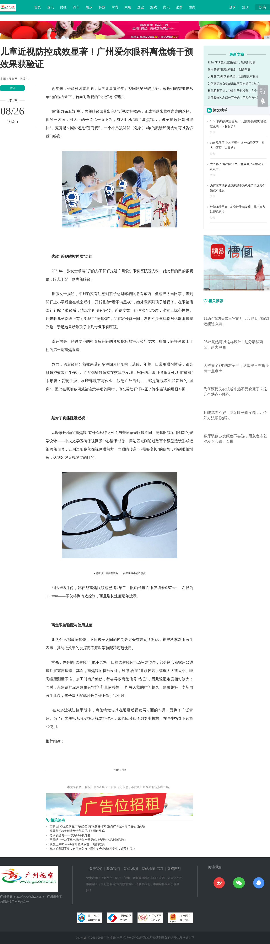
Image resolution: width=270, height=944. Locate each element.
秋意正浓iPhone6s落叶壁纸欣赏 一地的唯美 (77, 844)
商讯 (166, 7)
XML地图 (131, 868)
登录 (232, 7)
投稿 (262, 7)
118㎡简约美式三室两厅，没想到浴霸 (231, 62)
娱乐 (89, 7)
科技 (102, 7)
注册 (245, 7)
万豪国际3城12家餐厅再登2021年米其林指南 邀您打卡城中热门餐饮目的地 (97, 826)
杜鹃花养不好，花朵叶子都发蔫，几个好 (234, 90)
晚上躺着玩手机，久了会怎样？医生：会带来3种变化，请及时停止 (92, 848)
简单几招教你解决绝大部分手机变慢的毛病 (77, 830)
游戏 (153, 7)
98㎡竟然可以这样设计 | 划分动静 (229, 69)
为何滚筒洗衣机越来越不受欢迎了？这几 (234, 83)
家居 (127, 7)
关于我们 (96, 868)
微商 (192, 7)
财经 (63, 7)
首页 (37, 7)
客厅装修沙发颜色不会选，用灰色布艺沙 (234, 97)
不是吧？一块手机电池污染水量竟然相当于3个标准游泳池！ (88, 839)
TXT (160, 868)
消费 (179, 7)
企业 (140, 7)
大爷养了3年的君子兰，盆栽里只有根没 (233, 76)
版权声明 (174, 868)
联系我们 (113, 868)
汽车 (76, 7)
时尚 (115, 7)
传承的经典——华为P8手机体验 (70, 835)
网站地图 (148, 868)
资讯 (50, 7)
